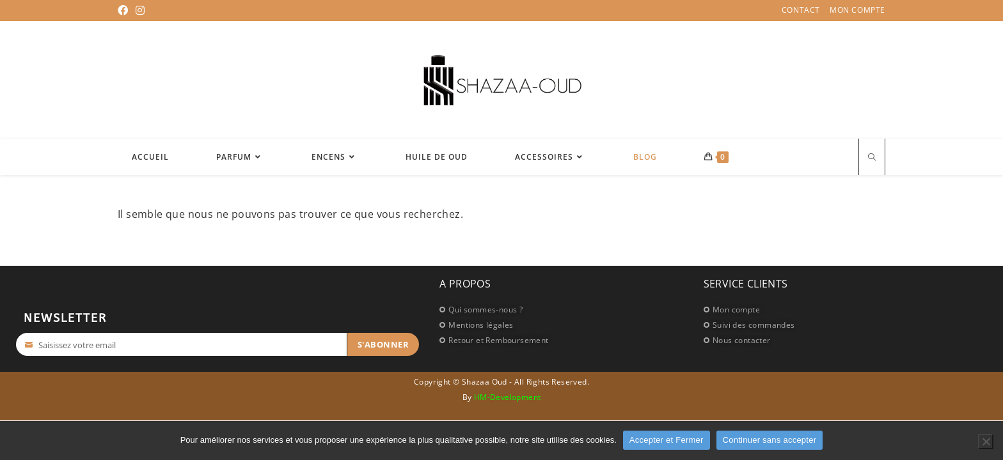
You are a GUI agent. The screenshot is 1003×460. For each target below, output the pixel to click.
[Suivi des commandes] (826, 324)
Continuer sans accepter (770, 440)
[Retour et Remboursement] (565, 340)
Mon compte (857, 10)
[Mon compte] (826, 309)
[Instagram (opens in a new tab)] (140, 10)
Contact (801, 10)
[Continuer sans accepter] (985, 441)
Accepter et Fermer (666, 440)
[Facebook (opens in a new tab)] (125, 10)
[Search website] (872, 158)
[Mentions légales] (565, 324)
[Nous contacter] (826, 340)
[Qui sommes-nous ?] (565, 309)
